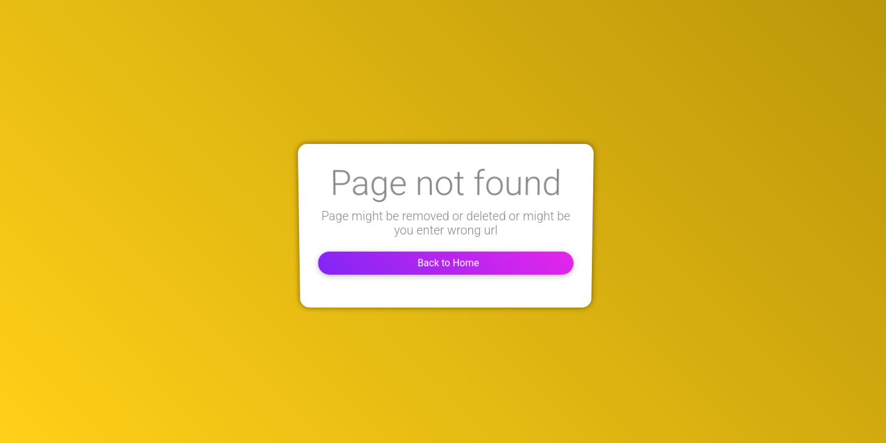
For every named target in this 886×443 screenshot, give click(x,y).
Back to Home (443, 262)
